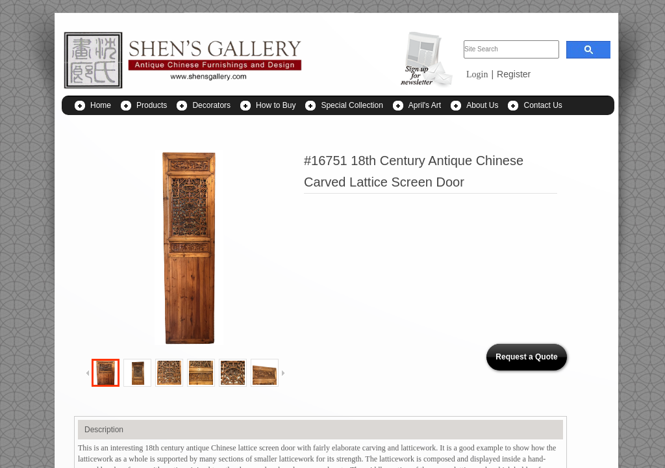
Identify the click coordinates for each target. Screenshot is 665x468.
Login (477, 74)
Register (514, 74)
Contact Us (542, 105)
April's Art (424, 105)
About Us (482, 105)
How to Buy (275, 105)
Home (100, 105)
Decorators (211, 105)
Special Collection (352, 105)
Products (151, 105)
